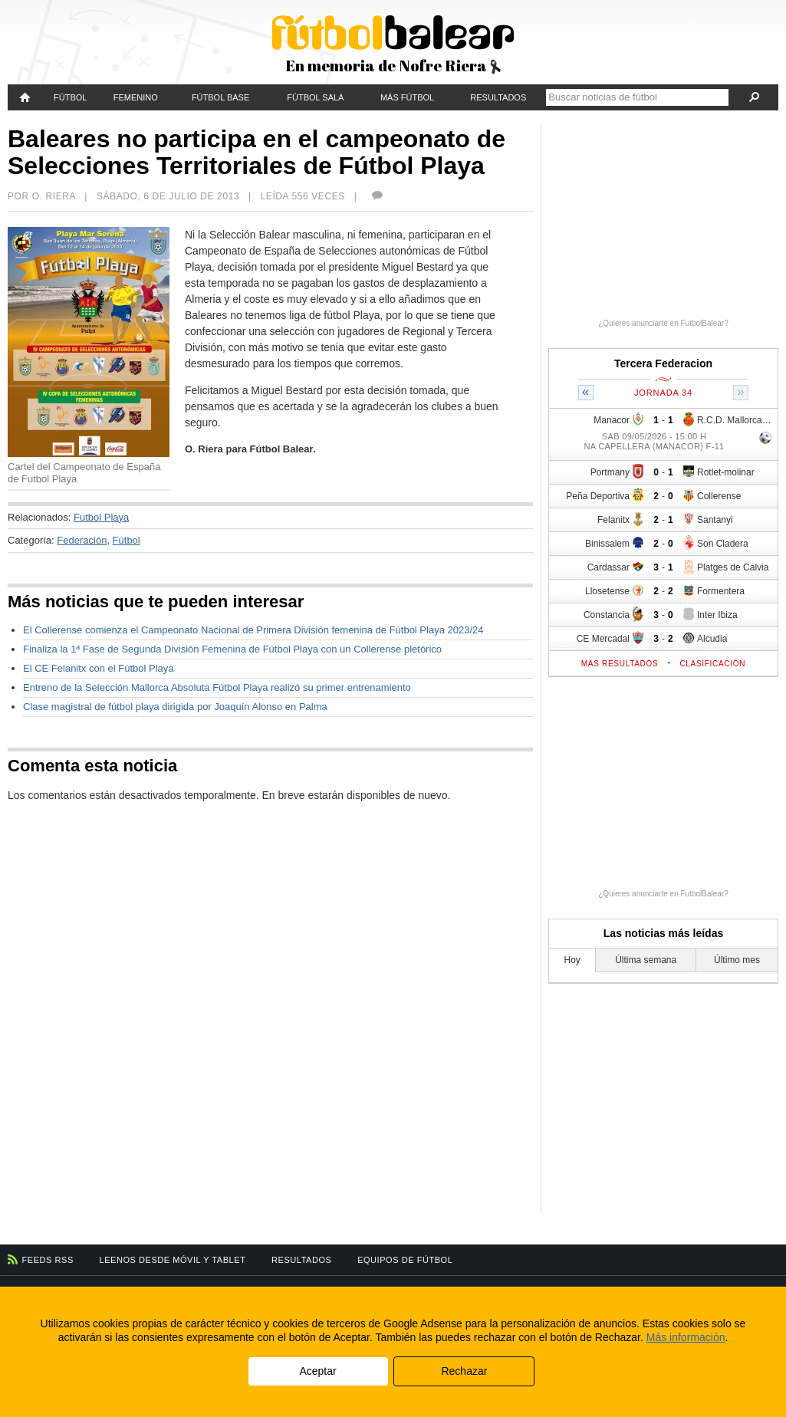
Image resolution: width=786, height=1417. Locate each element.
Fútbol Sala (315, 97)
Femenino (135, 97)
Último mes (737, 960)
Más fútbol (407, 97)
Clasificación (712, 663)
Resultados (498, 97)
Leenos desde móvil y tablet (173, 1259)
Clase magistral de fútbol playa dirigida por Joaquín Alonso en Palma (175, 706)
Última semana (645, 960)
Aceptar (317, 1371)
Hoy (572, 960)
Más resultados (620, 663)
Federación (82, 540)
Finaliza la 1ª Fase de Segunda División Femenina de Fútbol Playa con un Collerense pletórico (232, 649)
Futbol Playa (101, 517)
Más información (685, 1337)
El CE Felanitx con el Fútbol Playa (98, 668)
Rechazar (464, 1371)
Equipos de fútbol (404, 1259)
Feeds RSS (48, 1259)
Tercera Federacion (663, 363)
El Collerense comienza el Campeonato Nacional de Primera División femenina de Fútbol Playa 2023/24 (253, 630)
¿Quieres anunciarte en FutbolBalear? (663, 323)
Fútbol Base (220, 97)
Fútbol (70, 97)
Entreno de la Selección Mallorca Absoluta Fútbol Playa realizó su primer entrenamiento (217, 687)
